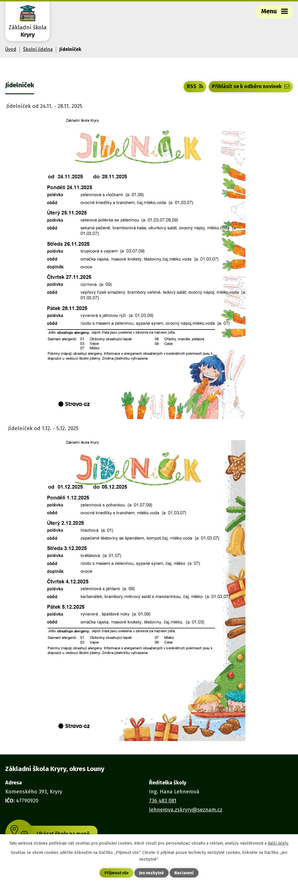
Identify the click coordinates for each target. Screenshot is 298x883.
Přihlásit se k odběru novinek (251, 86)
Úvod (10, 49)
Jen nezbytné (151, 872)
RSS (195, 86)
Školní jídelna (38, 49)
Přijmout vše (116, 872)
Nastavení (184, 872)
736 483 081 (162, 800)
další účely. (278, 843)
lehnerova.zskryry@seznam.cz (185, 810)
